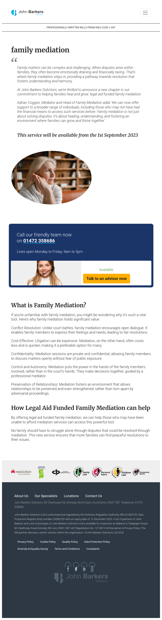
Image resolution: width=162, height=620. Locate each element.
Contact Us (93, 496)
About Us (21, 496)
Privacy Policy (26, 541)
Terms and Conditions (67, 548)
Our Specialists (46, 496)
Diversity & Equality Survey (33, 548)
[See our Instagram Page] (92, 565)
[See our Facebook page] (68, 565)
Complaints (93, 548)
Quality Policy (70, 541)
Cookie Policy (48, 541)
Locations (71, 496)
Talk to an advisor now (107, 278)
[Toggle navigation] (145, 13)
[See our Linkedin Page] (84, 565)
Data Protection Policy (97, 541)
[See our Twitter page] (76, 565)
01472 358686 (39, 241)
